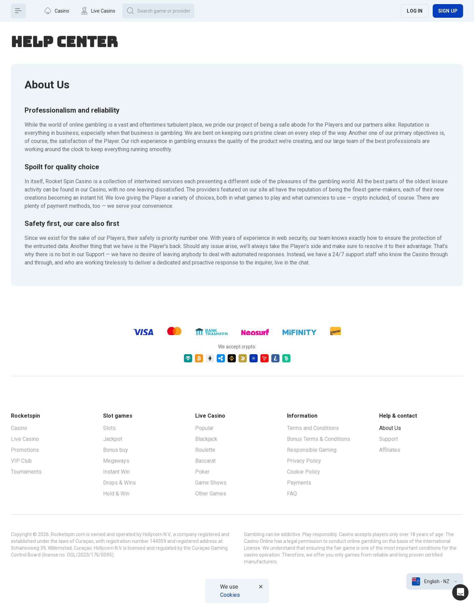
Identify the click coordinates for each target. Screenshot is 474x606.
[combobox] (434, 581)
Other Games (210, 493)
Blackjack (206, 439)
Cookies (230, 595)
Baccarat (205, 461)
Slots (109, 428)
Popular (204, 428)
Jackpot (112, 439)
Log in (414, 11)
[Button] (18, 10)
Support (388, 439)
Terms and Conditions (313, 428)
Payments (299, 482)
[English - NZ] (434, 581)
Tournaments (26, 471)
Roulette (205, 450)
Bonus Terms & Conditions (318, 439)
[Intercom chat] (460, 592)
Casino (19, 428)
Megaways (116, 461)
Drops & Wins (119, 482)
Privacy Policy (304, 461)
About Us (390, 428)
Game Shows (211, 482)
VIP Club (21, 461)
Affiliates (389, 450)
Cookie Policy (303, 471)
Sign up (448, 11)
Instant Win (116, 471)
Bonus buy (115, 450)
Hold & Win (116, 493)
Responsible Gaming (311, 450)
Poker (202, 471)
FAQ (292, 493)
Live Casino (25, 439)
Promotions (25, 450)
